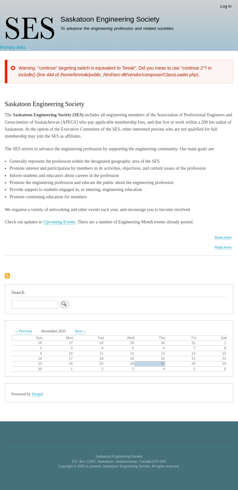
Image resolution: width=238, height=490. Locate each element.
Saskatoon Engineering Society (109, 19)
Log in (225, 6)
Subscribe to (7, 276)
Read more (223, 237)
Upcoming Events (59, 222)
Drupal (37, 394)
